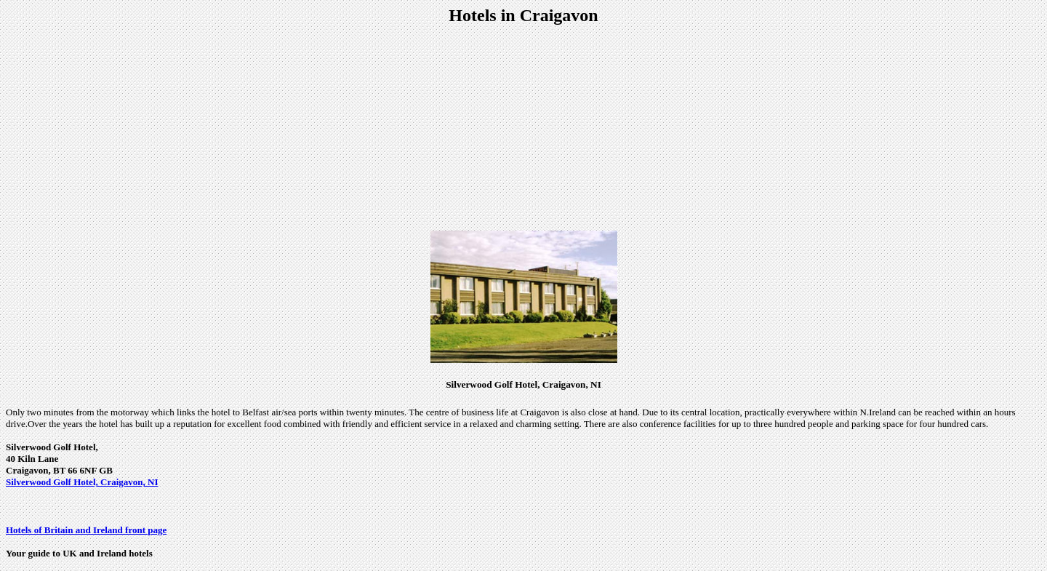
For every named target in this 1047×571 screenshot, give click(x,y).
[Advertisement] (523, 128)
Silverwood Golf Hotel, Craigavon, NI (82, 481)
